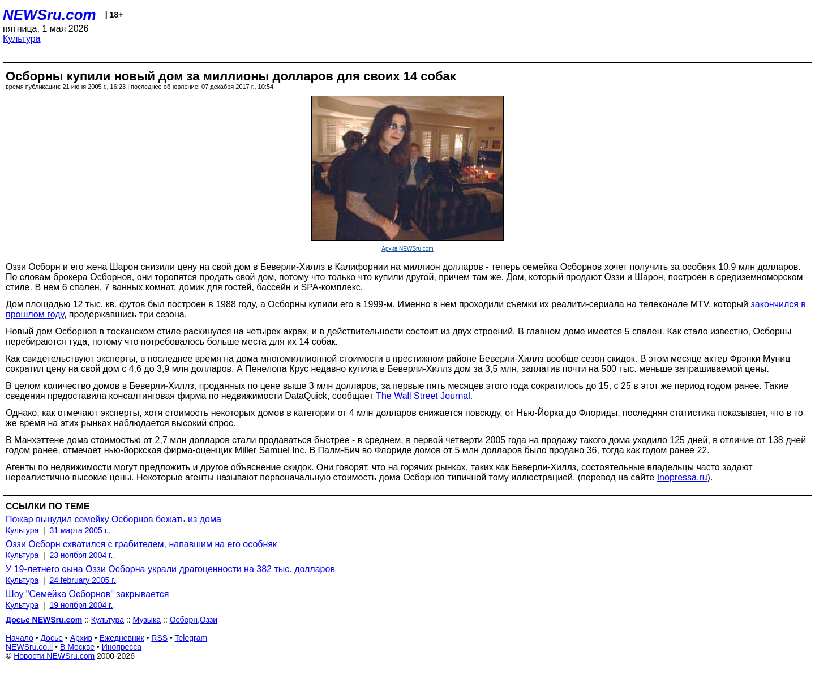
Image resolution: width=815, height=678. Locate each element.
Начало (19, 637)
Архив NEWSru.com (407, 249)
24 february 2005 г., (83, 580)
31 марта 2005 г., (80, 530)
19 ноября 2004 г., (82, 605)
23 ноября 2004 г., (82, 555)
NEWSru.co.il (29, 646)
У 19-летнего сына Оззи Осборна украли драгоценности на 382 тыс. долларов (170, 569)
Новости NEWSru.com (54, 655)
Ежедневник (122, 637)
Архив (81, 637)
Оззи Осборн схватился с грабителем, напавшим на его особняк (141, 544)
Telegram (191, 637)
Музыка (147, 619)
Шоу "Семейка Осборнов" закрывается (87, 594)
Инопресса (122, 646)
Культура (22, 39)
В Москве (77, 646)
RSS (159, 637)
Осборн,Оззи (194, 619)
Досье (51, 637)
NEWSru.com (49, 14)
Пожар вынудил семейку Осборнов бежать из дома (113, 519)
